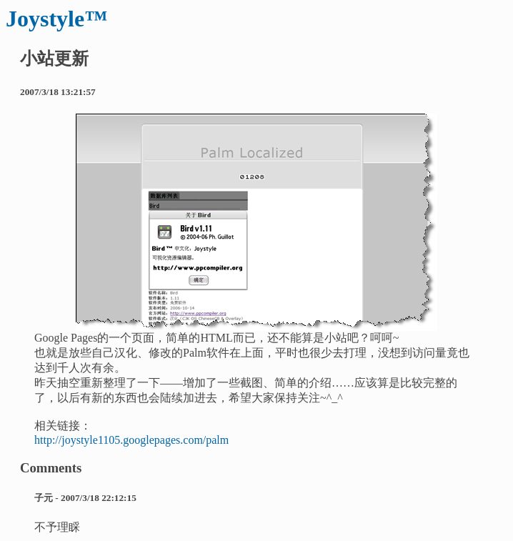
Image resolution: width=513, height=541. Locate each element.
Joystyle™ (56, 18)
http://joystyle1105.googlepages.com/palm (131, 440)
